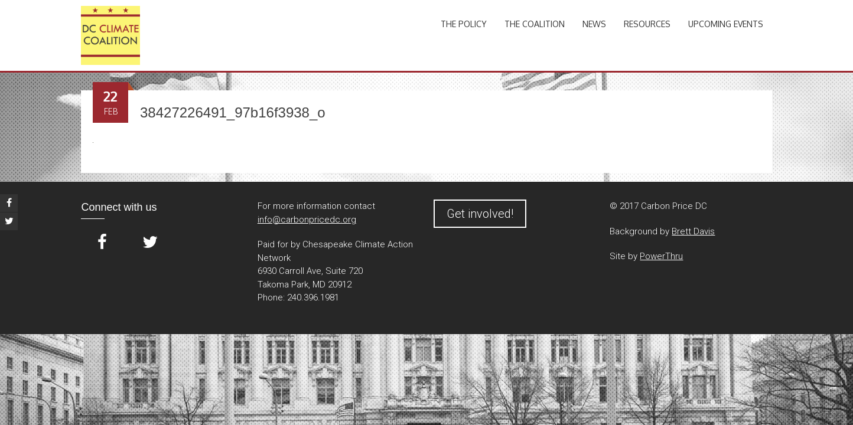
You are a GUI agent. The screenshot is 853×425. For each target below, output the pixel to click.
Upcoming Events (725, 24)
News (594, 24)
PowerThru (661, 256)
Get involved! (480, 214)
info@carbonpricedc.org (307, 219)
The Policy (464, 24)
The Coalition (534, 24)
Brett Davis (693, 231)
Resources (647, 24)
